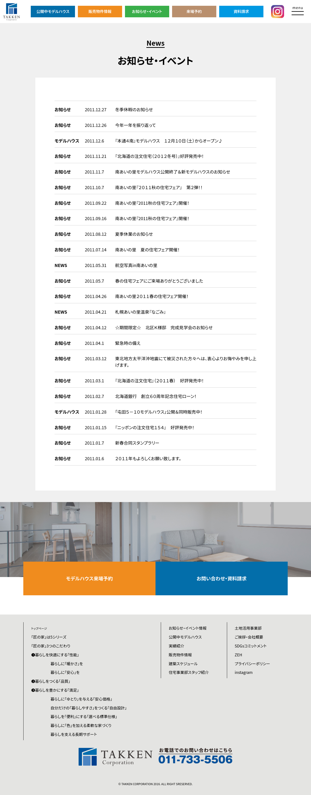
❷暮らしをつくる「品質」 (50, 681)
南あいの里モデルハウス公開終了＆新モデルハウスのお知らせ (172, 171)
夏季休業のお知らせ (134, 234)
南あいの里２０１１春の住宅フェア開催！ (151, 296)
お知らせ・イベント (147, 11)
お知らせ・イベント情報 (187, 628)
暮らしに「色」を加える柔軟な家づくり (80, 725)
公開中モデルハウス (52, 11)
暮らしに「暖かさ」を (66, 663)
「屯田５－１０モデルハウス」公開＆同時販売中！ (158, 412)
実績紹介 (176, 646)
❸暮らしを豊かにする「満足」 (55, 690)
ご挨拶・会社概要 (249, 637)
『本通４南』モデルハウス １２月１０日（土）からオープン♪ (169, 140)
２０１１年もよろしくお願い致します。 (148, 458)
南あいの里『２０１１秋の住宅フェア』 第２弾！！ (159, 187)
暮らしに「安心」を (65, 672)
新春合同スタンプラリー (137, 443)
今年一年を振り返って (135, 125)
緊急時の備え (128, 343)
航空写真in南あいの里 (136, 265)
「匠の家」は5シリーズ (48, 637)
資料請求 (241, 11)
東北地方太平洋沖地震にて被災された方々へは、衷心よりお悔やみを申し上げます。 (185, 361)
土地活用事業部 (248, 628)
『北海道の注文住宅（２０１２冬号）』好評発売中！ (159, 156)
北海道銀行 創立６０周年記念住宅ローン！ (156, 396)
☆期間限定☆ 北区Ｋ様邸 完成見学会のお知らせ (164, 327)
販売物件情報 (100, 11)
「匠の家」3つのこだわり (50, 646)
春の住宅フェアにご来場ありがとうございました (159, 281)
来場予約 (194, 11)
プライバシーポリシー (252, 663)
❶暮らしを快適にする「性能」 (55, 655)
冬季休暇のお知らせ (134, 109)
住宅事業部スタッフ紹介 (189, 672)
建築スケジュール (183, 663)
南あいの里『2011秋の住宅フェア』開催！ (152, 203)
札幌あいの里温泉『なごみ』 (140, 312)
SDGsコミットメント (251, 646)
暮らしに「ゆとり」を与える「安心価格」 (81, 699)
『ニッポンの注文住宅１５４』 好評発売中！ (154, 427)
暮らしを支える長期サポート (73, 734)
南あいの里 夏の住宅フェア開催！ (147, 249)
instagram (244, 672)
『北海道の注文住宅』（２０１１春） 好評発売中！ (159, 380)
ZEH (238, 655)
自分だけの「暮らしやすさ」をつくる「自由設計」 (88, 708)
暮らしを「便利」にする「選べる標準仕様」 (83, 716)
